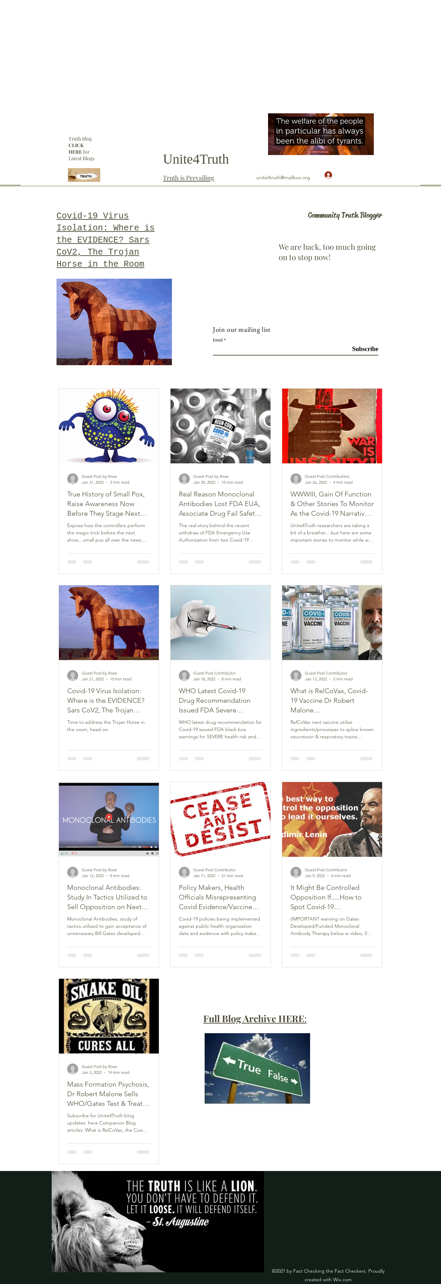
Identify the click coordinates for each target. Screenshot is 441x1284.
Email (218, 340)
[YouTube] (378, 116)
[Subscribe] (360, 349)
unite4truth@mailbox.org (283, 177)
